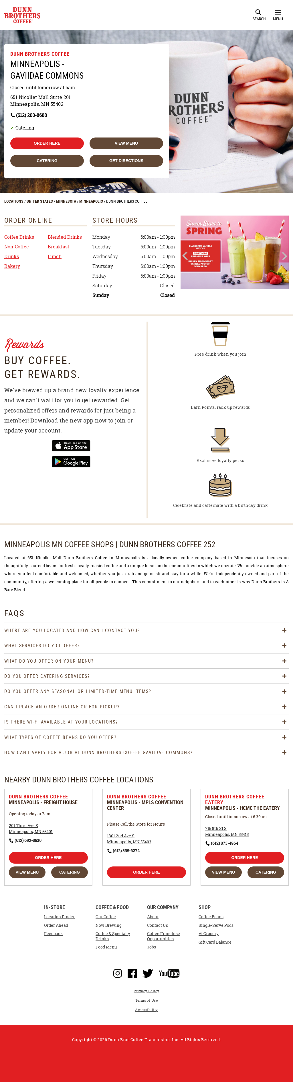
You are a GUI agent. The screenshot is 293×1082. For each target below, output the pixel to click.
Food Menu (106, 947)
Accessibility (146, 1009)
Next (283, 256)
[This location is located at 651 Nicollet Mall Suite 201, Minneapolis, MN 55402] (86, 100)
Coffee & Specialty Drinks (113, 936)
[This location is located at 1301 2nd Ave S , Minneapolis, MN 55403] (129, 839)
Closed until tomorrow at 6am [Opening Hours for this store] (42, 87)
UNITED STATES (40, 201)
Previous (185, 256)
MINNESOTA (66, 201)
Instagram (117, 972)
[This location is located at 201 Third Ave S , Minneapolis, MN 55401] (31, 828)
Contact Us (157, 925)
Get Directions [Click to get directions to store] (126, 160)
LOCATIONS (14, 201)
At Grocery (209, 933)
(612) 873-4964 (224, 843)
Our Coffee (106, 916)
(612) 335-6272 (126, 850)
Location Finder (59, 916)
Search (259, 14)
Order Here (47, 143)
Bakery (12, 266)
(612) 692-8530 (28, 840)
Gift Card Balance (215, 942)
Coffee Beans (211, 916)
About (153, 916)
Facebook (132, 972)
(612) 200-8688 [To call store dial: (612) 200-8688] (31, 115)
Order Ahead (56, 925)
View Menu (126, 143)
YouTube (169, 972)
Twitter (147, 972)
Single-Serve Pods (216, 925)
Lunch (55, 256)
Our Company (163, 907)
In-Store (54, 907)
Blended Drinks (65, 237)
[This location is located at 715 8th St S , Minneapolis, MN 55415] (227, 831)
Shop (205, 907)
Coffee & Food (112, 907)
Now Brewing (109, 925)
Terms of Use (146, 1000)
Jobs (151, 947)
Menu (278, 14)
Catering (47, 160)
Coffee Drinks (19, 237)
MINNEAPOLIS (91, 201)
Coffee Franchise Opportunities (163, 936)
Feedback (53, 933)
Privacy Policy (146, 991)
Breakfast (58, 247)
